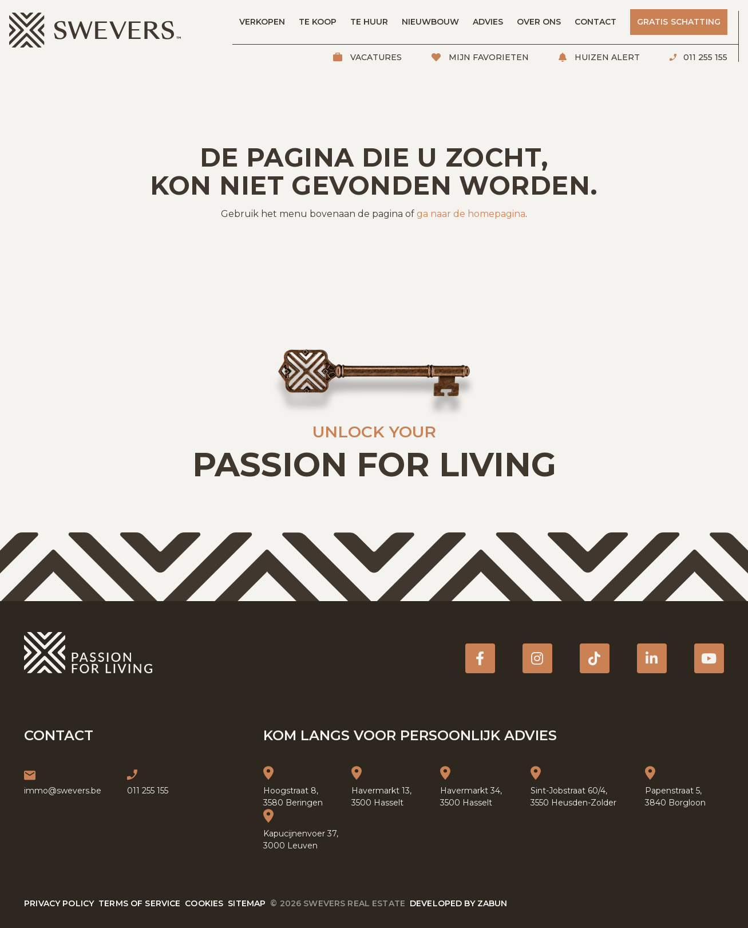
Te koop (318, 22)
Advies (488, 22)
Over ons (539, 22)
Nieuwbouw (430, 22)
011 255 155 (704, 57)
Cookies (204, 903)
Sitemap (247, 903)
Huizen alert (606, 57)
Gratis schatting (679, 22)
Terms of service (139, 903)
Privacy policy (59, 903)
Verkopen (262, 22)
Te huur (369, 22)
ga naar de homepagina (471, 213)
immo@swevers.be (62, 790)
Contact (595, 22)
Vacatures (375, 57)
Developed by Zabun (459, 903)
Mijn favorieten (487, 57)
